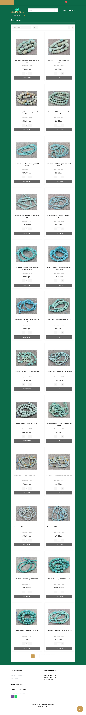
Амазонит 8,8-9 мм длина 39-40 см (26, 630)
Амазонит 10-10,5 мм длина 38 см (59, 579)
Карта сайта (14, 678)
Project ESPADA (50, 704)
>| (53, 656)
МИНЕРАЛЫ (17, 16)
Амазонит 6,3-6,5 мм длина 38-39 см (27, 579)
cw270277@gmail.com (18, 693)
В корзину (27, 78)
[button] (36, 2)
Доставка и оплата (16, 675)
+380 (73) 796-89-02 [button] (18, 690)
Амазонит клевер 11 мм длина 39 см (27, 371)
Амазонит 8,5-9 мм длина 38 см (26, 423)
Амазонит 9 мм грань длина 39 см (59, 319)
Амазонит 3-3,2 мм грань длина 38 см (59, 475)
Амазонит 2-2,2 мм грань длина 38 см (26, 527)
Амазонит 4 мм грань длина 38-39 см (59, 630)
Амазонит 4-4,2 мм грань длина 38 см (59, 371)
